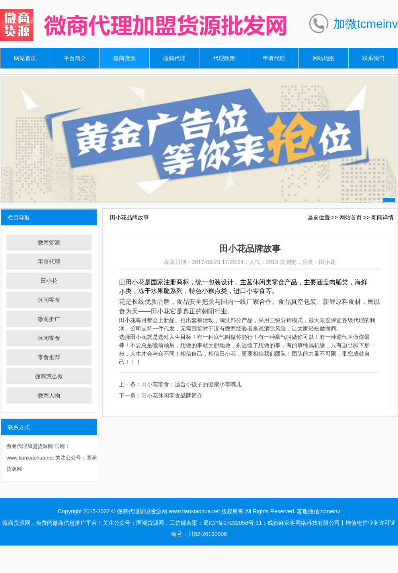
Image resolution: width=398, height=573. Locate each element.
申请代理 (274, 58)
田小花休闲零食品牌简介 (172, 395)
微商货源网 (16, 523)
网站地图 (323, 58)
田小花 (49, 281)
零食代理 (49, 261)
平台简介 (75, 58)
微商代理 (174, 58)
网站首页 (25, 58)
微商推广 (49, 319)
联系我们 (373, 58)
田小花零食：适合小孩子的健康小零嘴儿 (191, 384)
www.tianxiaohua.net (194, 511)
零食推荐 (49, 357)
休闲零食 (49, 300)
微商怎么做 (49, 376)
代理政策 (224, 58)
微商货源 (124, 58)
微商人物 (49, 395)
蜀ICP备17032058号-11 (232, 523)
